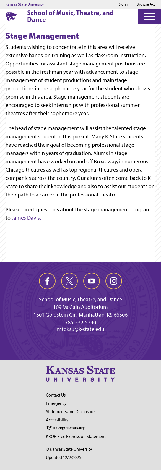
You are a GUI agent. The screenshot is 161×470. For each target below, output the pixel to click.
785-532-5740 (80, 322)
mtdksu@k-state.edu (80, 329)
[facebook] (47, 281)
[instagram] (113, 281)
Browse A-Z (146, 4)
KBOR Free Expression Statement (76, 436)
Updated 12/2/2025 (63, 457)
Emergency (56, 403)
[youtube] (91, 281)
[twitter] (69, 281)
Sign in (124, 4)
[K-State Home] (11, 16)
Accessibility (57, 419)
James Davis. (26, 217)
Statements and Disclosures (71, 411)
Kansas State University (25, 4)
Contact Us (56, 395)
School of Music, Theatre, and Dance (70, 16)
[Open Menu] (149, 16)
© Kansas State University (69, 449)
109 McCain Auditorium (80, 307)
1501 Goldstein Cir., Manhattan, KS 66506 (80, 314)
